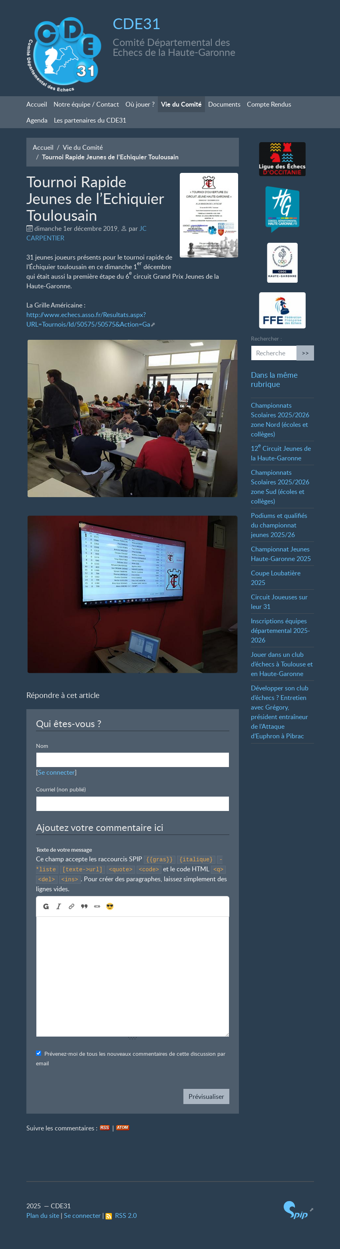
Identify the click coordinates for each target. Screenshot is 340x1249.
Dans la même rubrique (274, 379)
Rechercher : (266, 338)
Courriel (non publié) (61, 789)
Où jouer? (140, 104)
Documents (224, 104)
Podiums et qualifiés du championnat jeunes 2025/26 (279, 525)
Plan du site (42, 1215)
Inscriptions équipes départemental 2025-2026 (280, 630)
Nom (42, 745)
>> (305, 353)
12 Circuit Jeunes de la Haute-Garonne (281, 453)
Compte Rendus (269, 104)
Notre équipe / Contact (86, 104)
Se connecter (56, 772)
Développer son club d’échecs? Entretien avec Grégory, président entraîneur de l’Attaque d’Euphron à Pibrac (279, 712)
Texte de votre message (64, 849)
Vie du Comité (181, 104)
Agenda (37, 120)
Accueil (36, 104)
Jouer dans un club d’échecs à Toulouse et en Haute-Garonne (282, 664)
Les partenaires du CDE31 (90, 120)
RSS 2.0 (121, 1215)
